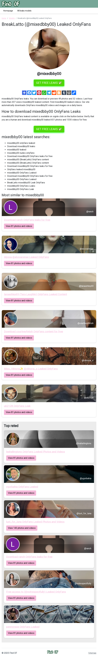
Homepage (8, 11)
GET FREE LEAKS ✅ (49, 82)
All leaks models (24, 11)
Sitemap (92, 653)
